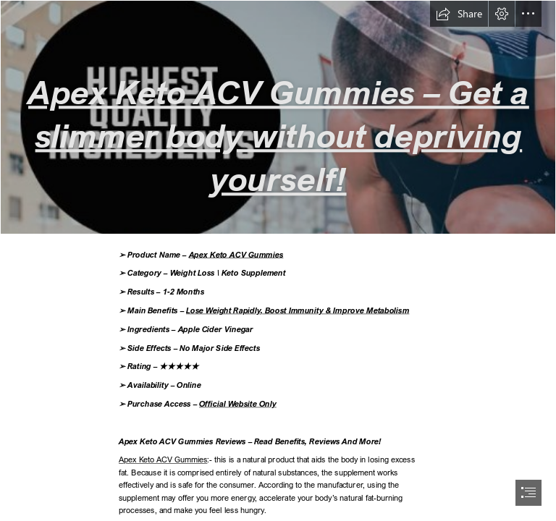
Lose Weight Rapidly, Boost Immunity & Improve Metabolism (297, 310)
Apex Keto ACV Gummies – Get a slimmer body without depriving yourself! (278, 135)
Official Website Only (238, 403)
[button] (459, 14)
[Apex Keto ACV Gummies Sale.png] (278, 117)
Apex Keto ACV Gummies (235, 254)
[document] (278, 260)
